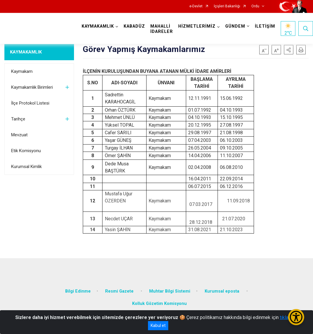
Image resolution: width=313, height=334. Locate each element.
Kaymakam (22, 71)
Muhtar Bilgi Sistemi (169, 291)
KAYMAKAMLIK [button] (98, 26)
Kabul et (158, 325)
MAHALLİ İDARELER (161, 29)
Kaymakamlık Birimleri (32, 87)
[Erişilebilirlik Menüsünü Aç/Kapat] (296, 317)
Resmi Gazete (120, 291)
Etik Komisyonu (26, 150)
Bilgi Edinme (78, 291)
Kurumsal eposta (222, 291)
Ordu (255, 6)
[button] (288, 49)
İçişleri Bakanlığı (227, 6)
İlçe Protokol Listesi (30, 103)
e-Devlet (196, 6)
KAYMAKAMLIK (26, 52)
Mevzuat (19, 134)
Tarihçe (18, 119)
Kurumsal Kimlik (26, 166)
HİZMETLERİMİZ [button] (197, 26)
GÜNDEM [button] (235, 26)
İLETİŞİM (265, 26)
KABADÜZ (134, 26)
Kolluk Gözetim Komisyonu (159, 303)
